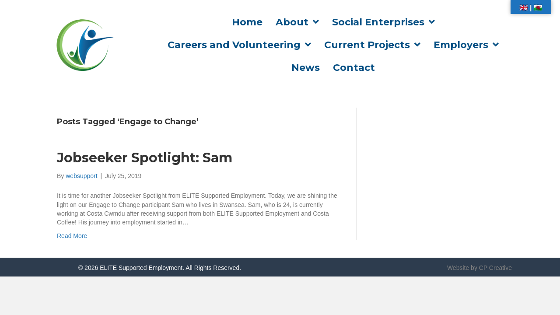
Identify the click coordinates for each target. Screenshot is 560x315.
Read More (72, 235)
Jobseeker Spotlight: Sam (144, 158)
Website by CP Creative (479, 267)
